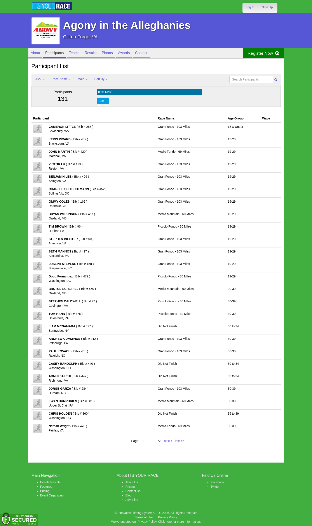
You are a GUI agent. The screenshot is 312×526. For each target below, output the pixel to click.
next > (168, 441)
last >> (179, 441)
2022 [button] (40, 79)
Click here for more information (179, 521)
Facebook (217, 482)
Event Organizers (52, 495)
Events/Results (50, 482)
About (36, 53)
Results (98, 53)
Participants (57, 53)
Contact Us (133, 491)
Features (46, 486)
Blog (128, 495)
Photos (117, 53)
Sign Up (267, 7)
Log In (250, 7)
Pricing (45, 491)
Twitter (215, 486)
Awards (136, 53)
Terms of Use (144, 517)
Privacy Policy (167, 517)
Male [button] (82, 79)
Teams (79, 53)
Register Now (262, 53)
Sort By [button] (101, 79)
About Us (131, 482)
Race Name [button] (61, 79)
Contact (155, 53)
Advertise (131, 499)
